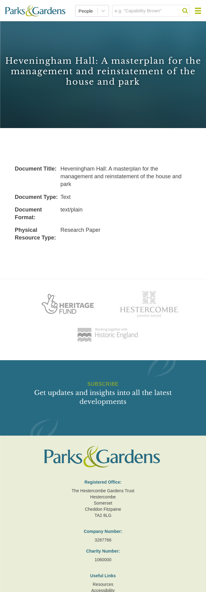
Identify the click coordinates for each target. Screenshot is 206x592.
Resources (103, 584)
